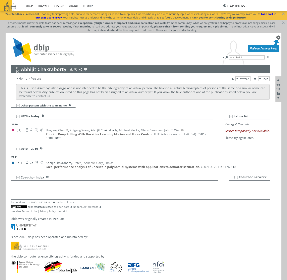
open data (63, 207)
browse (43, 6)
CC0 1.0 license (89, 207)
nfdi (86, 6)
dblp (29, 6)
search (59, 6)
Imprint (62, 211)
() (175, 134)
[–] (231, 116)
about (74, 6)
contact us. (43, 96)
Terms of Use (29, 211)
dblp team (70, 202)
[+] (18, 105)
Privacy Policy (48, 211)
